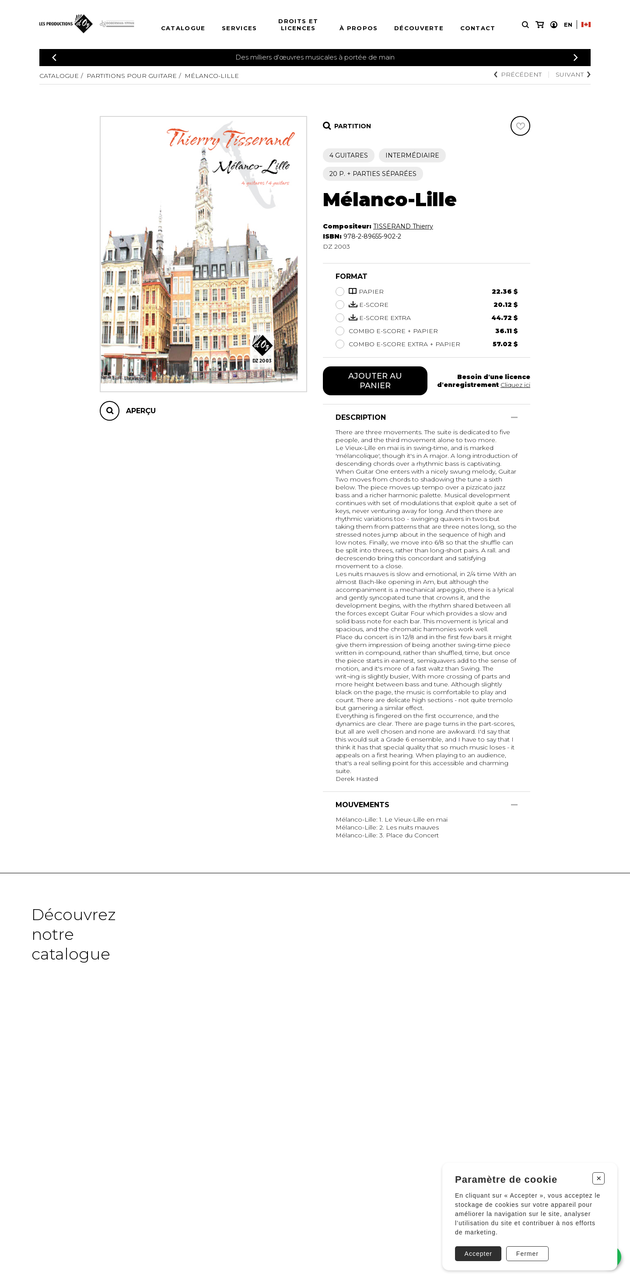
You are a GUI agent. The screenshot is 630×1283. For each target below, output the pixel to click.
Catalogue (183, 28)
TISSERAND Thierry (403, 226)
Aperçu (141, 411)
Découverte (419, 28)
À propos (359, 28)
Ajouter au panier (375, 380)
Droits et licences (298, 25)
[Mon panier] (540, 25)
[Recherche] (525, 25)
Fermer (527, 1253)
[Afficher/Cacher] (514, 417)
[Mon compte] (553, 25)
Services (239, 28)
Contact (478, 28)
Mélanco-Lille (212, 76)
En (568, 24)
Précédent (518, 74)
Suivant (573, 74)
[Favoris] (520, 126)
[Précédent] (54, 57)
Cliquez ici (515, 385)
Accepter (478, 1253)
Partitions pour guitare (132, 76)
